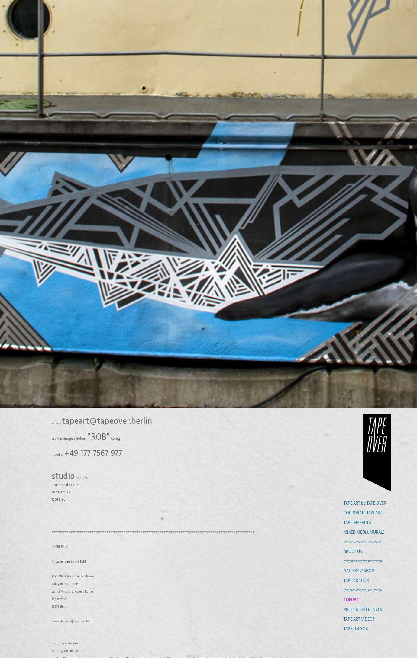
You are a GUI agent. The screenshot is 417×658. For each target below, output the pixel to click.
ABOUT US (353, 551)
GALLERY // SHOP (359, 570)
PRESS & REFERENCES (363, 609)
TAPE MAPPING (357, 522)
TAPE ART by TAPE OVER (365, 503)
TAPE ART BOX (356, 580)
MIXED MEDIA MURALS (364, 532)
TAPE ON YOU (356, 628)
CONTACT (352, 599)
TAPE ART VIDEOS (359, 619)
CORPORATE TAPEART (363, 512)
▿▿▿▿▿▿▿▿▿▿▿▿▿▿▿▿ (363, 541)
